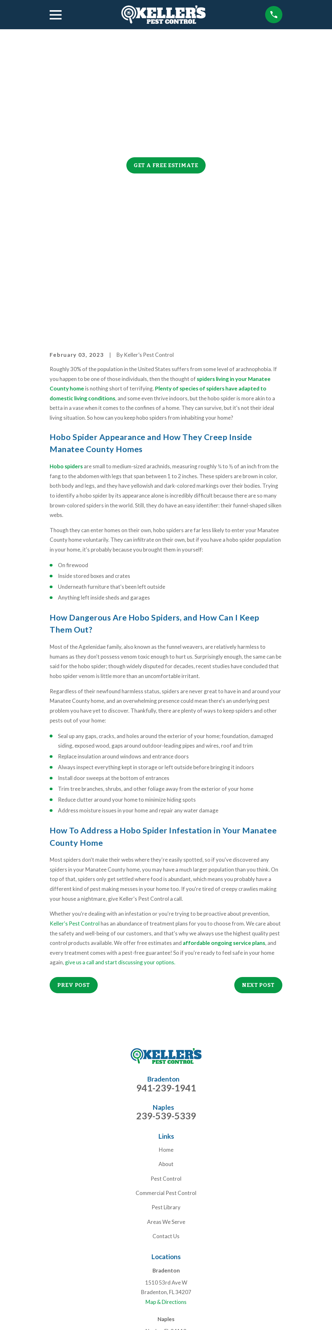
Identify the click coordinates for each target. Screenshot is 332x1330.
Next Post (258, 886)
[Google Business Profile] (143, 1266)
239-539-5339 (166, 1017)
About (166, 1065)
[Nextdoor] (158, 1266)
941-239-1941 (166, 989)
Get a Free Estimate (166, 165)
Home (166, 1051)
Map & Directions (166, 1203)
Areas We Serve (166, 1123)
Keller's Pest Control (75, 825)
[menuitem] (58, 1316)
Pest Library (166, 1109)
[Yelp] (188, 1266)
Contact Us (166, 1138)
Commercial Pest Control (166, 1094)
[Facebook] (173, 1266)
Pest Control (166, 1080)
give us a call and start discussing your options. (120, 864)
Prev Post (73, 886)
